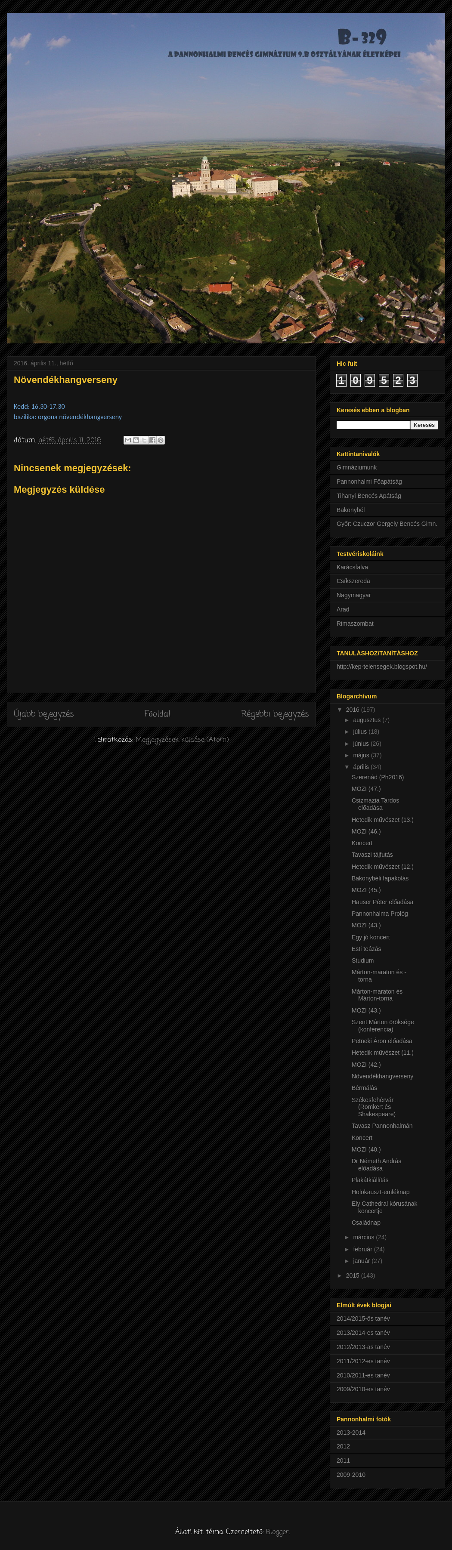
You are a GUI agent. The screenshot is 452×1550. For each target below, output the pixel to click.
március (364, 1237)
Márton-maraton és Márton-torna (377, 995)
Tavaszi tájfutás (372, 854)
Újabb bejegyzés (44, 714)
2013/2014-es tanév (363, 1332)
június (361, 743)
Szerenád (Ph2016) (378, 777)
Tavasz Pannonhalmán (382, 1125)
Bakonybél (351, 509)
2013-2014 (351, 1432)
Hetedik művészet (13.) (383, 819)
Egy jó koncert (371, 937)
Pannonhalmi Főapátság (369, 481)
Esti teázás (366, 948)
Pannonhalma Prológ (380, 913)
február (363, 1249)
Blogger (277, 1532)
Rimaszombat (355, 623)
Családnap (366, 1222)
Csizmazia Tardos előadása (375, 804)
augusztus (367, 719)
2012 (343, 1446)
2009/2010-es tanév (363, 1389)
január (362, 1260)
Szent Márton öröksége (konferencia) (383, 1026)
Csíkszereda (353, 580)
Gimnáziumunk (357, 467)
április (361, 766)
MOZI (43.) (366, 925)
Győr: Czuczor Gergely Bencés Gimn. (387, 523)
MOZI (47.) (366, 788)
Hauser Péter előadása (382, 902)
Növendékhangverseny (382, 1076)
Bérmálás (364, 1087)
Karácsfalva (352, 567)
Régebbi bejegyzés (275, 714)
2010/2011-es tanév (363, 1375)
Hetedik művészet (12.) (383, 866)
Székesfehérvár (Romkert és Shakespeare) (374, 1107)
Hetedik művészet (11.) (383, 1052)
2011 (343, 1460)
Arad (343, 609)
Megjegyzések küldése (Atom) (182, 740)
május (362, 755)
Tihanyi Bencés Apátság (369, 495)
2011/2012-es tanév (363, 1361)
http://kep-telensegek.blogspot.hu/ (382, 666)
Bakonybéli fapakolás (380, 878)
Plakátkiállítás (370, 1179)
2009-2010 (351, 1474)
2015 (353, 1275)
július (360, 731)
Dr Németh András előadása (376, 1165)
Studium (363, 960)
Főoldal (157, 714)
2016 (353, 709)
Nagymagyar (354, 595)
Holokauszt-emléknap (381, 1192)
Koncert (362, 843)
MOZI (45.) (366, 889)
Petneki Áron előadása (382, 1040)
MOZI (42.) (366, 1064)
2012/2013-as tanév (363, 1346)
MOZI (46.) (366, 831)
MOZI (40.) (366, 1149)
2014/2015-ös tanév (363, 1318)
